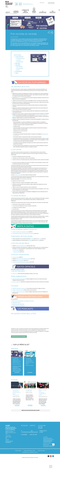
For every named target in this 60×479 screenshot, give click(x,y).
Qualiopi (7, 439)
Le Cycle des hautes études (34, 10)
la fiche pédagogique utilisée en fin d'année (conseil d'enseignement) (23, 233)
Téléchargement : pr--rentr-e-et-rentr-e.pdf (52, 32)
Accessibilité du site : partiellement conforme (30, 452)
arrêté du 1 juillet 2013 (16, 281)
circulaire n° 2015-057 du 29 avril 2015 (18, 291)
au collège (32, 238)
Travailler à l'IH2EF (43, 431)
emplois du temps (20, 97)
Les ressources (52, 12)
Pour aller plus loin (18, 71)
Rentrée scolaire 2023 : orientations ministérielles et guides (43, 392)
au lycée (40, 238)
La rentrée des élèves (19, 61)
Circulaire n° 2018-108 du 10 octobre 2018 (19, 288)
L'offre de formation (15, 12)
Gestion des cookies (41, 450)
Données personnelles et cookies (29, 450)
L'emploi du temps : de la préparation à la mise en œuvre (17, 360)
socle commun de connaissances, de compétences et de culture (23, 300)
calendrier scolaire (18, 174)
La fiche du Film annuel (19, 56)
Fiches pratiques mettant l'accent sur (24, 229)
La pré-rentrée (18, 60)
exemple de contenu (15, 257)
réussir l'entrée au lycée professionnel (18, 305)
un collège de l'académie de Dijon (21, 245)
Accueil (7, 13)
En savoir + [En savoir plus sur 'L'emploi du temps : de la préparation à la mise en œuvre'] (17, 372)
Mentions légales (18, 450)
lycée (38, 240)
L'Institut (8, 12)
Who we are (42, 2)
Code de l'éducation (19, 66)
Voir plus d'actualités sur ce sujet (31, 410)
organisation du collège (16, 302)
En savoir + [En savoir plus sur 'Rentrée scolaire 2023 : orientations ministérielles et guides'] (43, 405)
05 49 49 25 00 (8, 435)
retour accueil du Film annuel (19, 336)
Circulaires (18, 69)
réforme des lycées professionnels (18, 304)
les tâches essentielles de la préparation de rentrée (20, 231)
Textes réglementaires (19, 68)
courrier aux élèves (16, 250)
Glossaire (24, 434)
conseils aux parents (16, 251)
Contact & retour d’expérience (9, 442)
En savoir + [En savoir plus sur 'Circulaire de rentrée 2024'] (30, 405)
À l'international (42, 12)
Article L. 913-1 (14, 273)
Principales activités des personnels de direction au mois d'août (30, 361)
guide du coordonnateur (20, 260)
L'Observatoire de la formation (25, 11)
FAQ (6, 438)
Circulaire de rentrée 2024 (29, 390)
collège (30, 240)
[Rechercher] (59, 10)
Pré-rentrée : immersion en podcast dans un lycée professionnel (17, 392)
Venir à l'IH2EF (8, 436)
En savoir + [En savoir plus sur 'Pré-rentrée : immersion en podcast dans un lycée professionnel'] (17, 405)
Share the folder (48, 32)
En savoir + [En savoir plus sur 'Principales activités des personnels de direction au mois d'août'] (30, 372)
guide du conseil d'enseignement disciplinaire (23, 258)
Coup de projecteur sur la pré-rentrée (26, 179)
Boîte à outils (17, 63)
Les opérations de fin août (20, 58)
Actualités (24, 425)
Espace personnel (51, 2)
